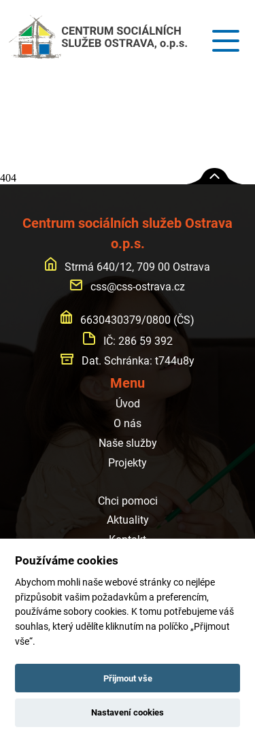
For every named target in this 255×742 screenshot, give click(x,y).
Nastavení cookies (127, 712)
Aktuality (128, 519)
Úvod (128, 403)
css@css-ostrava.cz (127, 286)
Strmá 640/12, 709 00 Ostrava (128, 266)
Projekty (127, 462)
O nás (127, 423)
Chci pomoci (128, 500)
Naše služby (128, 443)
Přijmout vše (127, 678)
